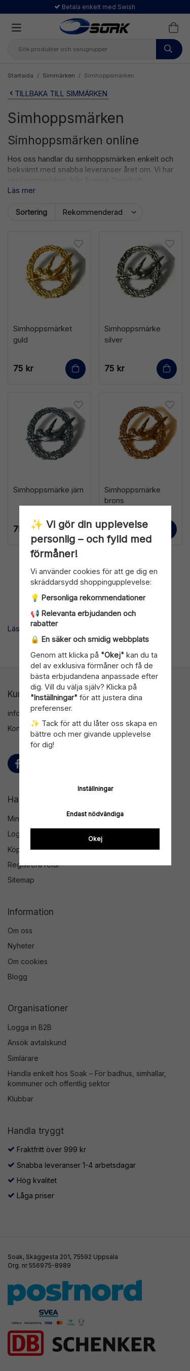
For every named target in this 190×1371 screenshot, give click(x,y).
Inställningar (95, 788)
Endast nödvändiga (95, 814)
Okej (95, 839)
